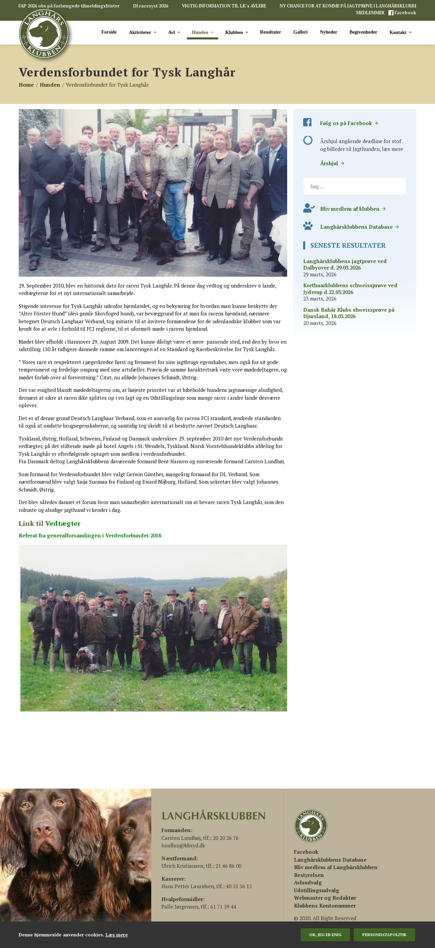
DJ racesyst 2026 (150, 6)
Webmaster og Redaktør (325, 897)
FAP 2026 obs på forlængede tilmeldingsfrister (69, 6)
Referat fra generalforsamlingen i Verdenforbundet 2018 (90, 535)
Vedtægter (63, 523)
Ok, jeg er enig (325, 934)
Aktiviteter (143, 32)
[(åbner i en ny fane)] (306, 851)
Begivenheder (364, 32)
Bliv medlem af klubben (353, 208)
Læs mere (117, 935)
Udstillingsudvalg (316, 890)
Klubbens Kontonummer (325, 905)
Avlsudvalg (308, 882)
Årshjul (332, 163)
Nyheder (328, 32)
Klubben (237, 32)
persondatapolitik (384, 934)
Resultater (270, 32)
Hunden (203, 32)
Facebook (405, 13)
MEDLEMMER (370, 13)
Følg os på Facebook (349, 123)
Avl (174, 32)
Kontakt (401, 32)
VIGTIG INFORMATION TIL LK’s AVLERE (224, 6)
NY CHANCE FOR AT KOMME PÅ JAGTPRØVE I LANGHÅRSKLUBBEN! (351, 6)
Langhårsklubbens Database (360, 226)
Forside (109, 32)
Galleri (300, 32)
